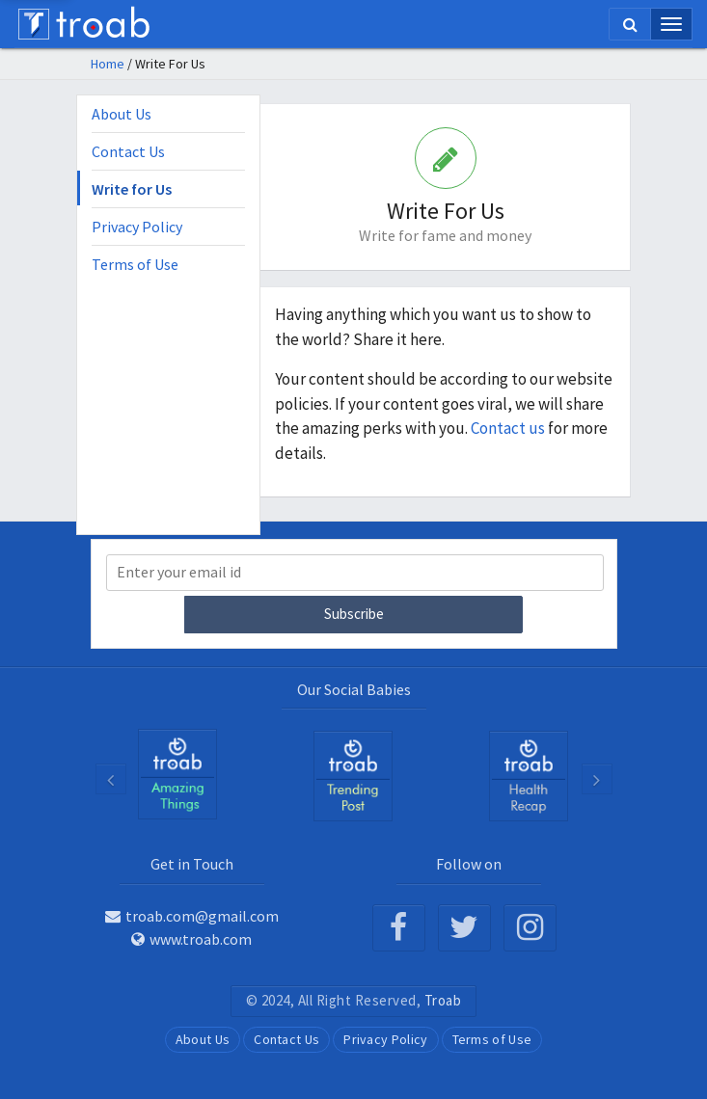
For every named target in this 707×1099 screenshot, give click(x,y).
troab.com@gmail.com (192, 915)
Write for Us (132, 189)
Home (107, 63)
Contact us (509, 428)
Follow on (469, 863)
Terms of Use (135, 264)
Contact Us (128, 151)
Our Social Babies (354, 689)
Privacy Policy (137, 226)
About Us (121, 113)
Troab (443, 1000)
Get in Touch (191, 863)
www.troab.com (191, 939)
